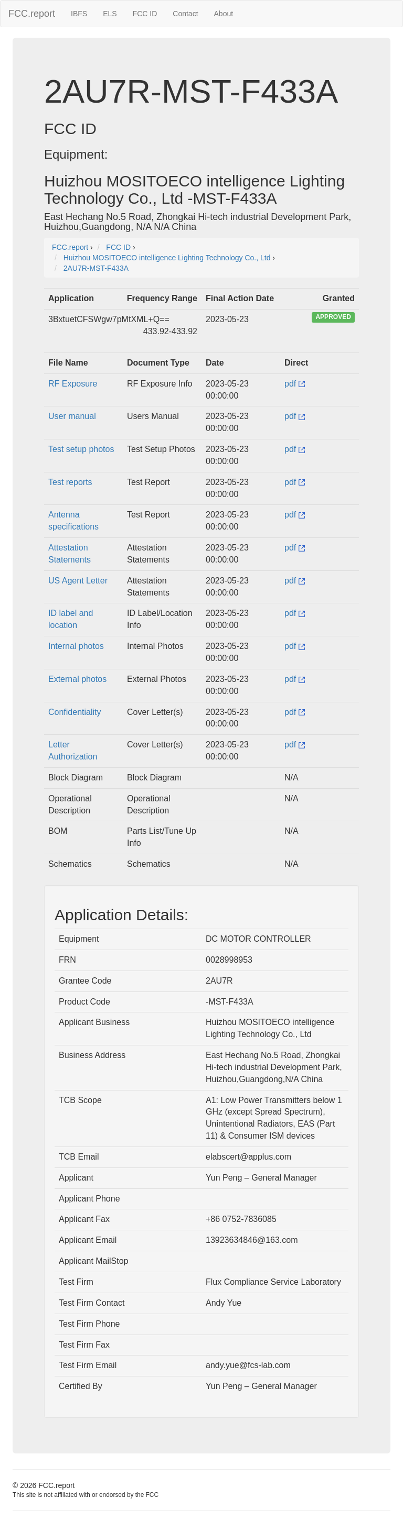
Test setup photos (81, 449)
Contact (185, 13)
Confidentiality (74, 712)
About (224, 13)
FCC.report (31, 13)
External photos (77, 679)
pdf (294, 383)
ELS (109, 13)
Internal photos (76, 646)
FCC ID (145, 13)
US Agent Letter (78, 580)
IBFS (79, 13)
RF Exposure (72, 383)
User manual (72, 416)
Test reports (70, 482)
